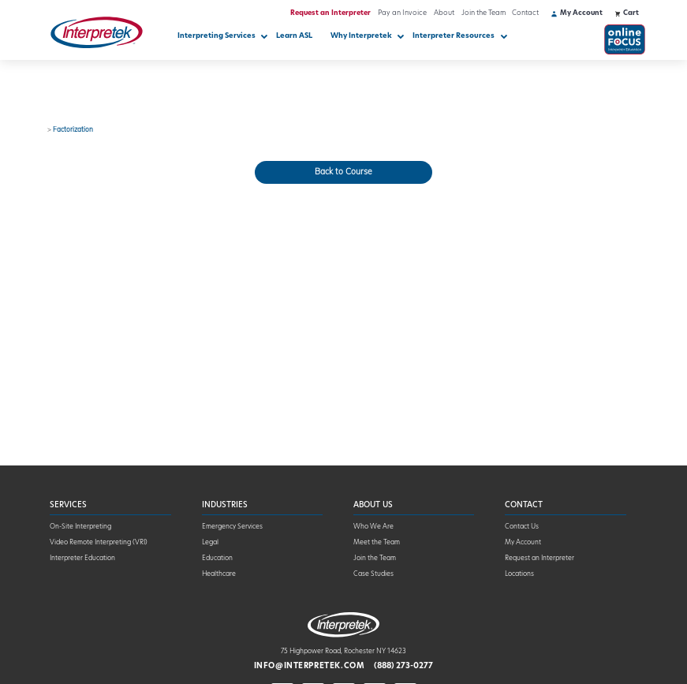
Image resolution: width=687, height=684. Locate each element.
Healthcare (219, 574)
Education (217, 558)
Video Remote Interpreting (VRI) (98, 543)
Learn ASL (294, 35)
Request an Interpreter (330, 13)
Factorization (73, 130)
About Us (373, 505)
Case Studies (373, 574)
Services (68, 505)
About (444, 13)
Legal (210, 543)
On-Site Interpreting (80, 527)
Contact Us (522, 527)
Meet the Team (376, 543)
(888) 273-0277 (403, 666)
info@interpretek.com (309, 666)
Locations (519, 574)
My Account (523, 543)
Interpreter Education (82, 558)
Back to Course (343, 172)
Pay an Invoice (402, 13)
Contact (525, 13)
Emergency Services (232, 527)
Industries (225, 505)
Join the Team (483, 13)
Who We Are (373, 527)
